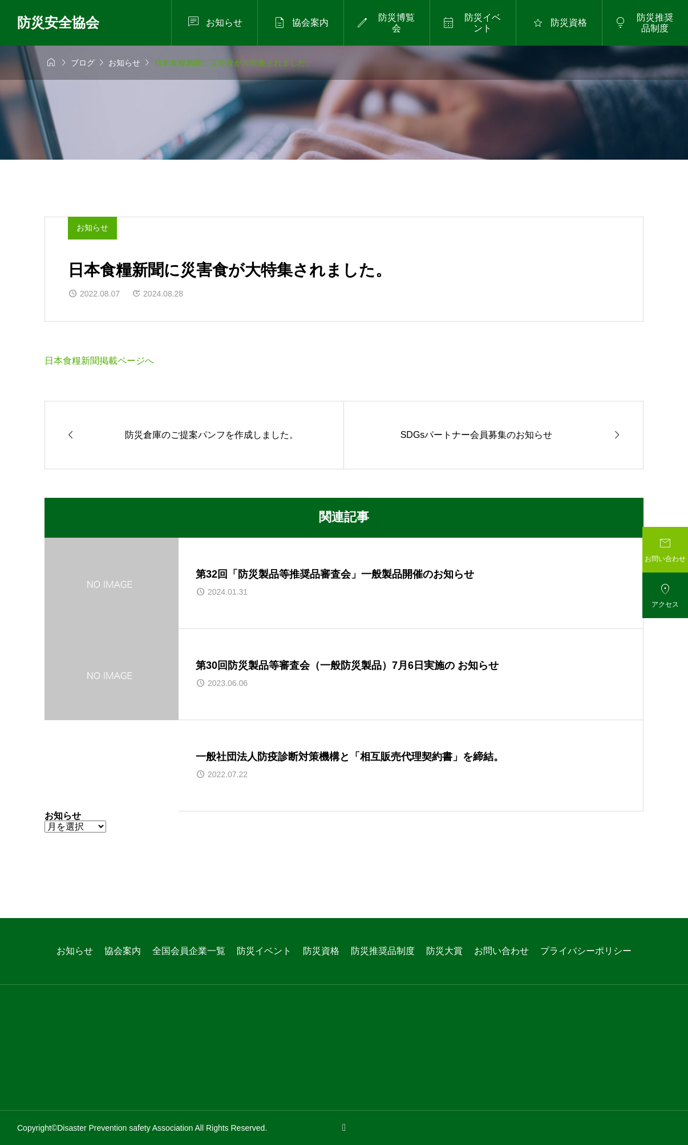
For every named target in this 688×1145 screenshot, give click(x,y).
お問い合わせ (501, 951)
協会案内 (122, 951)
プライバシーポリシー (586, 951)
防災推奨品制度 (383, 951)
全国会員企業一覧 (188, 951)
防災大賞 (444, 951)
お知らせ (92, 227)
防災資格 (321, 951)
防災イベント (264, 951)
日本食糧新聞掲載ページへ (99, 361)
